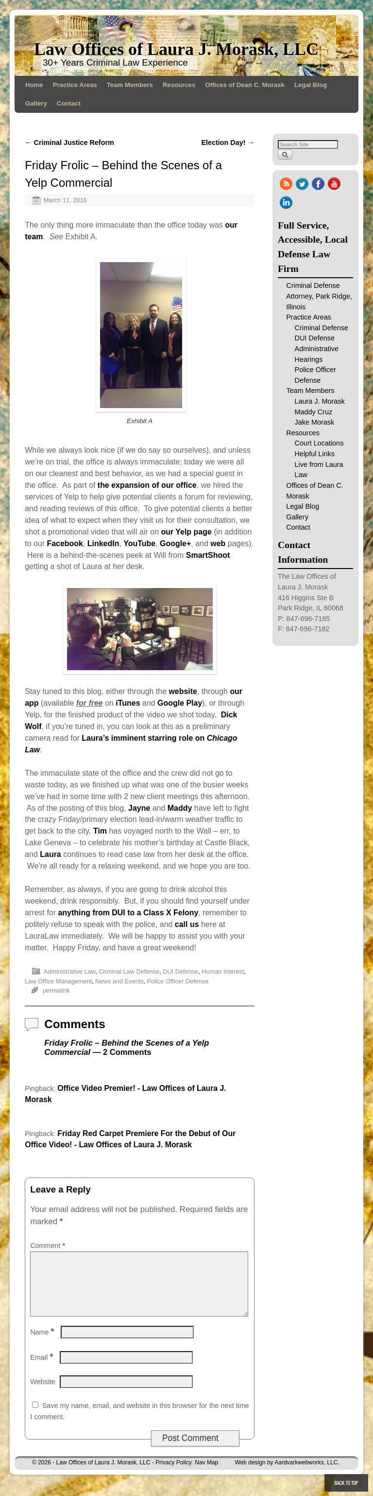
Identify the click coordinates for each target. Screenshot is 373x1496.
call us (187, 924)
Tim (100, 831)
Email (42, 1369)
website (183, 691)
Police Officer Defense (178, 981)
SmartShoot (208, 555)
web (217, 543)
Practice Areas (75, 85)
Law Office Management (58, 981)
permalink (56, 990)
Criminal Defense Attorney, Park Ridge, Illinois (319, 296)
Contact (69, 103)
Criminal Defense (321, 328)
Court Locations (319, 443)
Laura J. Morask (320, 401)
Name (43, 1344)
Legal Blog (310, 85)
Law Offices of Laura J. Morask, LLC (176, 49)
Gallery (36, 103)
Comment (48, 1245)
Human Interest (223, 971)
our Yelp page (186, 532)
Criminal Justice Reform (69, 142)
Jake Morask (315, 422)
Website (42, 1393)
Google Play (179, 703)
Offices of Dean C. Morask (244, 85)
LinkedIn (103, 543)
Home (34, 85)
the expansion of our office (147, 485)
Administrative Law (69, 971)
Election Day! (228, 142)
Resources (179, 85)
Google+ (175, 543)
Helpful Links (315, 454)
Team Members (130, 85)
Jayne (139, 808)
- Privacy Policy (172, 1474)
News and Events (119, 981)
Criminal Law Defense (129, 971)
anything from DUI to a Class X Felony (128, 912)
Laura (50, 854)
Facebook (65, 543)
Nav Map (206, 1474)
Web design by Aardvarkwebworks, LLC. (287, 1474)
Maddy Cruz (314, 412)
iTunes (128, 703)
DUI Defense (180, 971)
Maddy (180, 808)
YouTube (139, 543)
